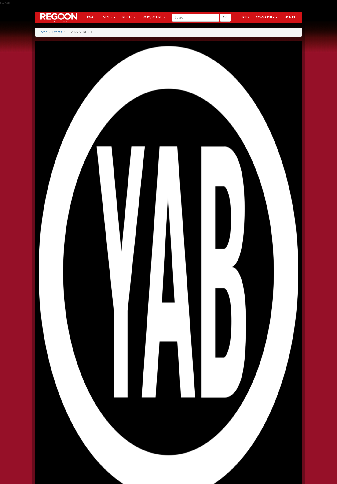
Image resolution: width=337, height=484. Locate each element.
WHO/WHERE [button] (154, 17)
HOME (90, 17)
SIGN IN (290, 17)
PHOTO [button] (129, 17)
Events (57, 32)
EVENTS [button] (108, 17)
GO (225, 17)
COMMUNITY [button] (267, 17)
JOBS (245, 17)
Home (43, 32)
